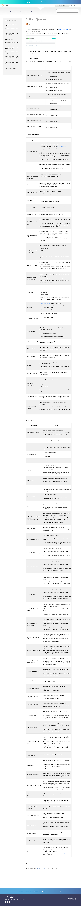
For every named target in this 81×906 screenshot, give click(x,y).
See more (7, 71)
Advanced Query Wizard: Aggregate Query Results (10, 67)
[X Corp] (28, 863)
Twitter (7, 902)
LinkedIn (9, 902)
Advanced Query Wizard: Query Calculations (11, 63)
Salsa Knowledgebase (9, 11)
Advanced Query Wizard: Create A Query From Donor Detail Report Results (12, 58)
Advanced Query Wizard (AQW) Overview (11, 24)
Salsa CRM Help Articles (19, 11)
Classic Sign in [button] (74, 5)
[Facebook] (26, 863)
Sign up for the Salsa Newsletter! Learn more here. (40, 2)
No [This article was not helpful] (44, 868)
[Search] (67, 11)
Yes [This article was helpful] (39, 868)
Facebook (5, 902)
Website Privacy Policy (72, 898)
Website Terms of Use (72, 899)
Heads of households (45, 303)
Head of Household (61, 146)
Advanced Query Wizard (30, 11)
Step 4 (64, 853)
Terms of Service (73, 901)
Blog (11, 902)
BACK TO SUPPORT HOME (62, 5)
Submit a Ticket (55, 891)
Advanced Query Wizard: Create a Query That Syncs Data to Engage (12, 52)
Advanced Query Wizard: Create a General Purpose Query (12, 29)
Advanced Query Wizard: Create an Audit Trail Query (12, 47)
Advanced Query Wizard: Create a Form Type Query (12, 43)
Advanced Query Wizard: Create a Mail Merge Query (12, 34)
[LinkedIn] (29, 863)
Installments (62, 432)
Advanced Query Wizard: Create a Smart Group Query (12, 38)
